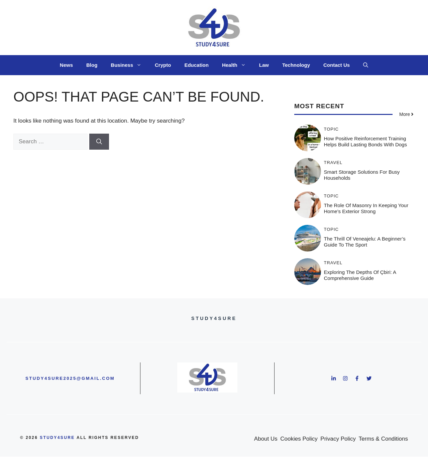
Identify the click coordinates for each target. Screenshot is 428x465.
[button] (365, 65)
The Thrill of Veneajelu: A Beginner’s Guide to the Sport (365, 242)
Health (237, 65)
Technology (296, 65)
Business (129, 65)
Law (264, 65)
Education (196, 65)
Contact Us (336, 65)
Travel (333, 162)
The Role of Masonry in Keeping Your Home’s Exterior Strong (366, 208)
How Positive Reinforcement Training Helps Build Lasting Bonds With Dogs (365, 141)
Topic (331, 129)
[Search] (99, 142)
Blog (91, 65)
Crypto (163, 65)
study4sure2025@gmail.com (70, 378)
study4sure (57, 437)
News (66, 65)
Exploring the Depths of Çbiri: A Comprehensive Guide (360, 275)
